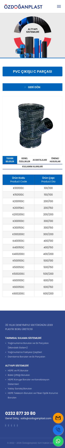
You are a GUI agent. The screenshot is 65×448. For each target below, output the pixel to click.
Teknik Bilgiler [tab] (10, 160)
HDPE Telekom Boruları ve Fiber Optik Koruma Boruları (33, 395)
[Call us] (58, 430)
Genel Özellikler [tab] (24, 160)
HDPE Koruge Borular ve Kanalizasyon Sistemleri (28, 382)
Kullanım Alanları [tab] (32, 166)
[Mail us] (58, 418)
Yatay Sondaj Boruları (20, 388)
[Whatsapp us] (58, 441)
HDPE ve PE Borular (18, 370)
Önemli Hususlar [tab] (55, 160)
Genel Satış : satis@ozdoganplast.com (28, 418)
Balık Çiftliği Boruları (19, 375)
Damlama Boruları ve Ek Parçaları (26, 356)
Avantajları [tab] (40, 159)
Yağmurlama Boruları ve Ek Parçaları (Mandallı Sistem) (28, 345)
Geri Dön (32, 87)
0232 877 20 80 (20, 413)
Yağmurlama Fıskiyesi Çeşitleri (25, 352)
